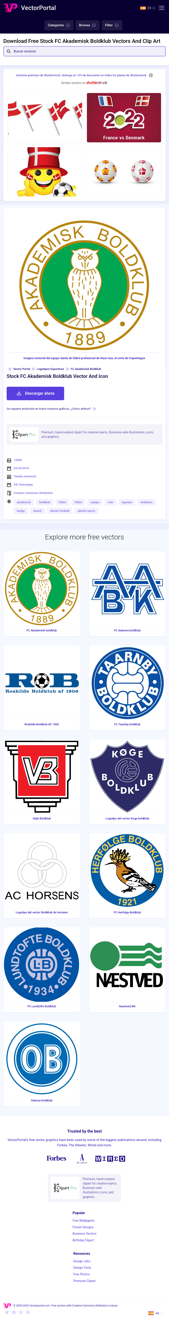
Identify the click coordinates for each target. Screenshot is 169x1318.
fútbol (62, 502)
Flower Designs (83, 1227)
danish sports (86, 510)
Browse (87, 25)
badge (21, 510)
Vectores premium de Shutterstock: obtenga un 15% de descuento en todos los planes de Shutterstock (81, 75)
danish (37, 510)
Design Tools (82, 1267)
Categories (59, 25)
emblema (146, 502)
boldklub (44, 502)
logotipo (127, 502)
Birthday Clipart (83, 1240)
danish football (59, 510)
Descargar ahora (35, 393)
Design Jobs (81, 1261)
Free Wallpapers (84, 1220)
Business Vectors (84, 1233)
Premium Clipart (84, 1281)
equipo (94, 502)
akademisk (24, 502)
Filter (112, 25)
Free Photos (81, 1274)
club (110, 502)
